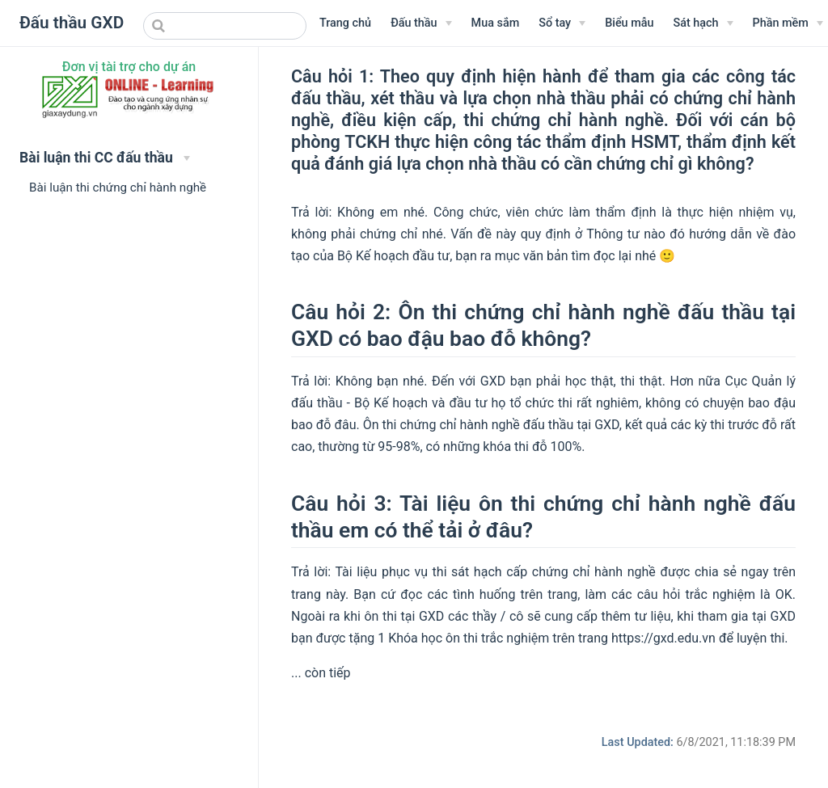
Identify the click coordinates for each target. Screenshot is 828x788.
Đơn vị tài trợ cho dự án (129, 66)
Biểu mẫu (629, 23)
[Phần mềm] (788, 23)
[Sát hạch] (703, 23)
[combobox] (224, 26)
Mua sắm (495, 23)
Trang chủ (345, 23)
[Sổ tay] (562, 23)
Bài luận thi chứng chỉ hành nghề (117, 187)
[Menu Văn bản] (421, 23)
